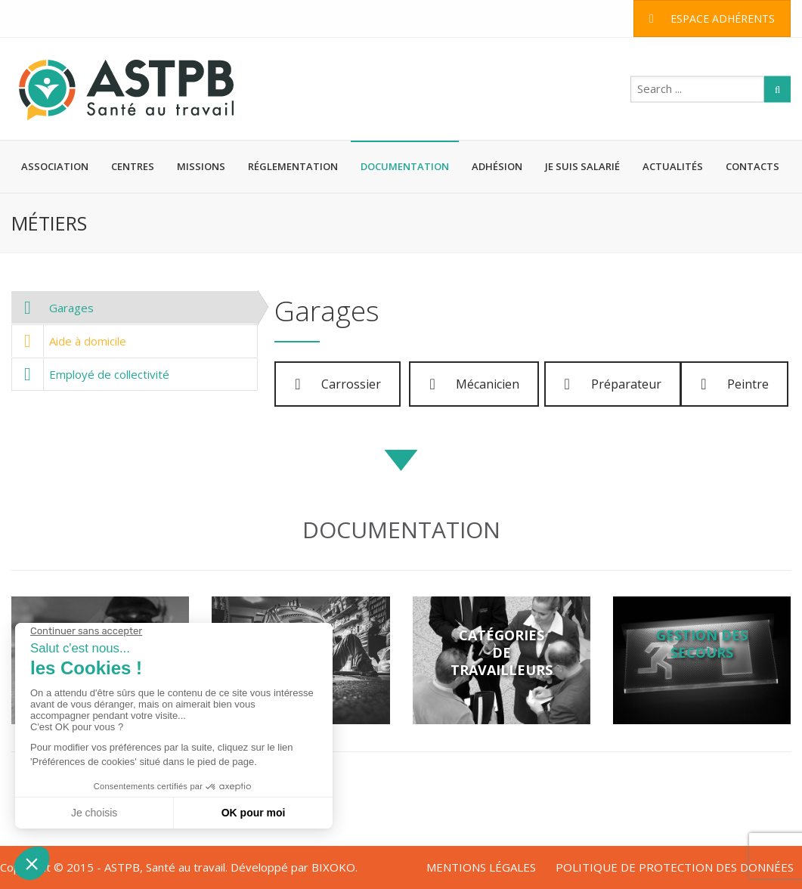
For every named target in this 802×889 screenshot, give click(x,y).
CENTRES (132, 166)
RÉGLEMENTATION (293, 166)
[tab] (134, 307)
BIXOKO (333, 867)
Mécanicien (474, 384)
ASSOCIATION (54, 166)
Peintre (735, 384)
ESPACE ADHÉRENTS (712, 18)
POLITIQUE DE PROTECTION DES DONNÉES (675, 867)
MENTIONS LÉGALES (481, 867)
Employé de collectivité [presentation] (90, 374)
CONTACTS (752, 166)
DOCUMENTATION (405, 166)
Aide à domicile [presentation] (69, 341)
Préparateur (613, 384)
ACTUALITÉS (673, 166)
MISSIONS (201, 166)
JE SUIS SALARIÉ (582, 166)
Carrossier (338, 384)
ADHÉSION (497, 166)
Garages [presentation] (53, 308)
